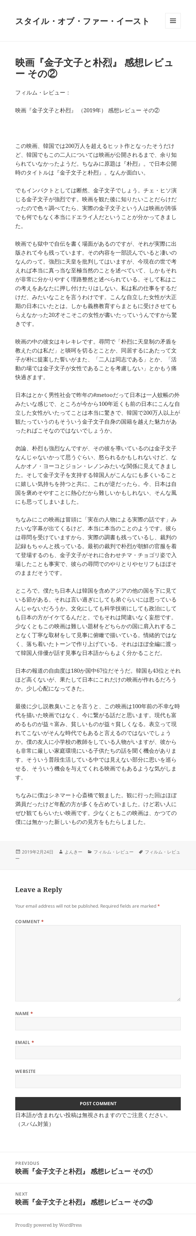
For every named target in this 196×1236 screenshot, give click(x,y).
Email (24, 1042)
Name (24, 1013)
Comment (29, 921)
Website (25, 1071)
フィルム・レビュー (114, 852)
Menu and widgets (173, 28)
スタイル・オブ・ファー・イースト (82, 20)
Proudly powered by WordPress (48, 1225)
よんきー (73, 852)
